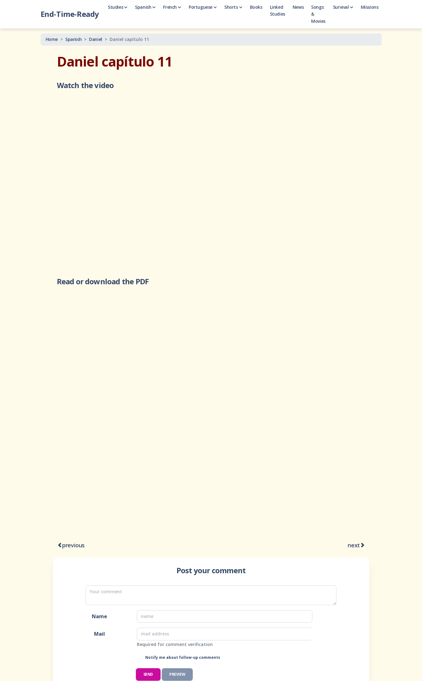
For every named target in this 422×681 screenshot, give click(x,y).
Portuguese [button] (203, 7)
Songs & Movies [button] (318, 14)
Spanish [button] (145, 7)
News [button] (298, 7)
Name (99, 616)
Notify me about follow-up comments (182, 657)
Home (52, 39)
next (354, 545)
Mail (99, 633)
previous (73, 545)
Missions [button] (370, 7)
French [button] (172, 7)
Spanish (73, 39)
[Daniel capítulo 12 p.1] (362, 545)
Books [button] (256, 7)
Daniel (95, 39)
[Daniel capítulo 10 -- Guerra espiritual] (59, 545)
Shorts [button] (233, 7)
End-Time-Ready (70, 14)
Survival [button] (343, 7)
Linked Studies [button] (277, 10)
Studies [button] (117, 7)
